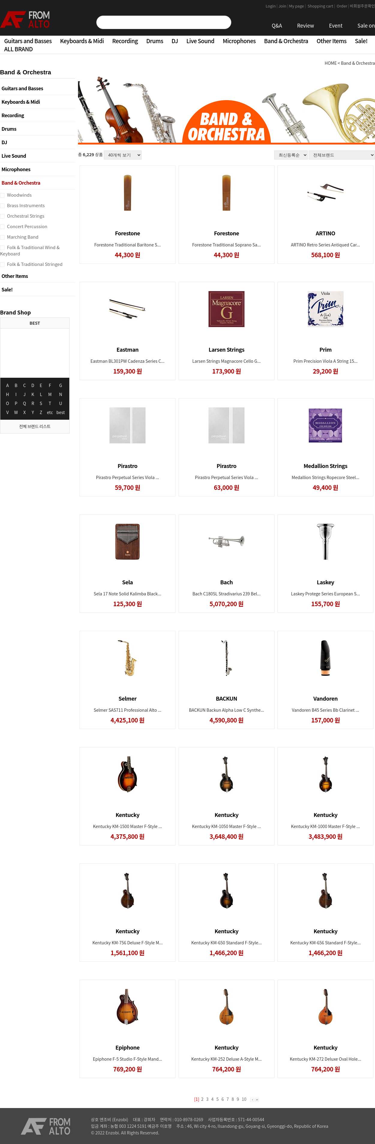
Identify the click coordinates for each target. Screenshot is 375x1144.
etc (50, 412)
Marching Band (22, 237)
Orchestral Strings (25, 216)
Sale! (361, 41)
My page (298, 6)
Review (305, 25)
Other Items (331, 41)
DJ (175, 41)
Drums (154, 41)
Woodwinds (19, 195)
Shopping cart (322, 6)
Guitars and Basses (28, 41)
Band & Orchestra (286, 41)
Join (283, 6)
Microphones (239, 41)
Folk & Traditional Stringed (34, 264)
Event (336, 25)
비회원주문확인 (362, 6)
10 (244, 1099)
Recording (125, 41)
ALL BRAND (18, 49)
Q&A (277, 25)
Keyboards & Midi (82, 41)
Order (343, 6)
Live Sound (200, 41)
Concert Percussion (26, 226)
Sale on (366, 25)
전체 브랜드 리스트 (34, 426)
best (60, 412)
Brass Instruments (25, 205)
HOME (331, 63)
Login (272, 6)
